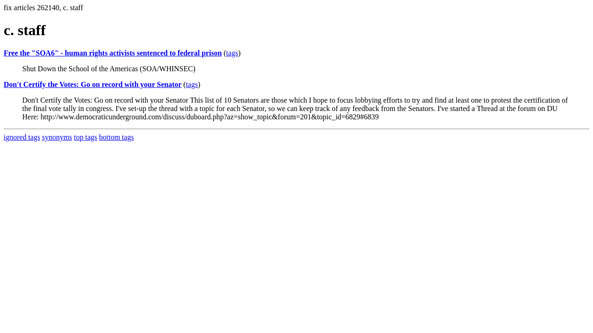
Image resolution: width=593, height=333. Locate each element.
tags (232, 53)
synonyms (57, 137)
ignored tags (22, 137)
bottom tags (116, 137)
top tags (85, 137)
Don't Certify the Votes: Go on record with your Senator (93, 84)
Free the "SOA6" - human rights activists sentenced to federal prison (113, 53)
